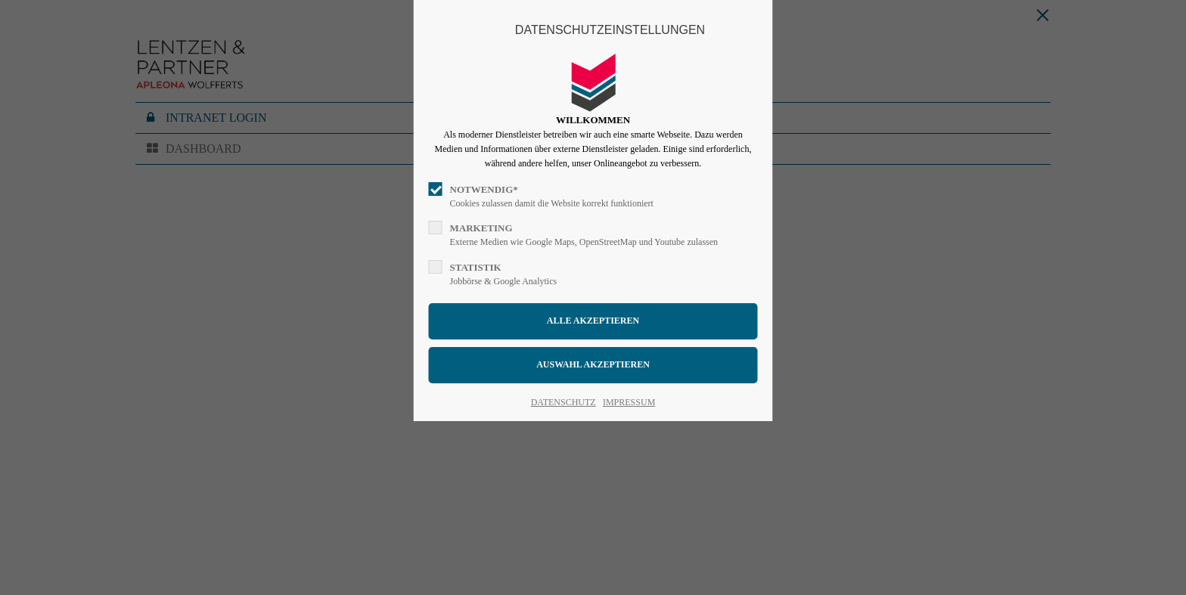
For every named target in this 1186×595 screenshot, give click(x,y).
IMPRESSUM (629, 402)
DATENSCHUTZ (563, 402)
